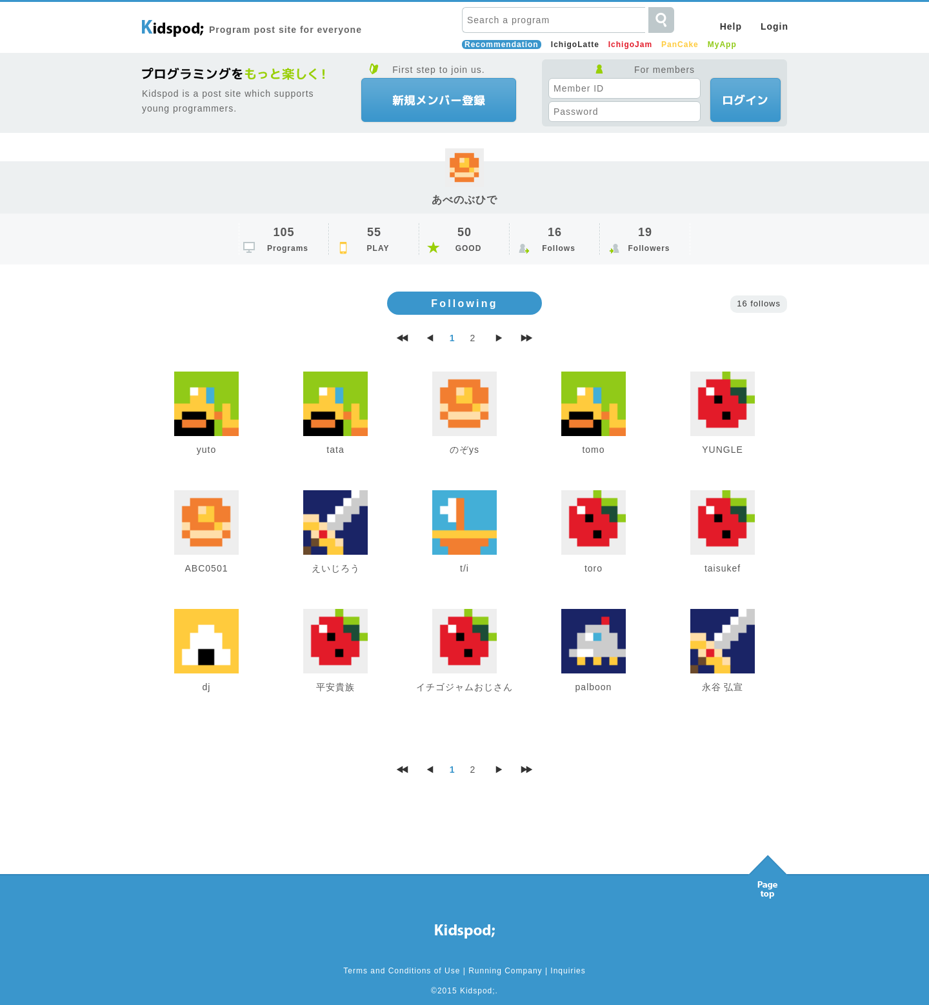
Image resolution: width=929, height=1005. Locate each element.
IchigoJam (630, 44)
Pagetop (767, 873)
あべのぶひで (464, 199)
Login (774, 26)
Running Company (505, 970)
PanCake (680, 44)
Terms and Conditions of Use (401, 970)
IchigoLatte (575, 44)
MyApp (722, 44)
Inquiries (567, 970)
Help (731, 26)
